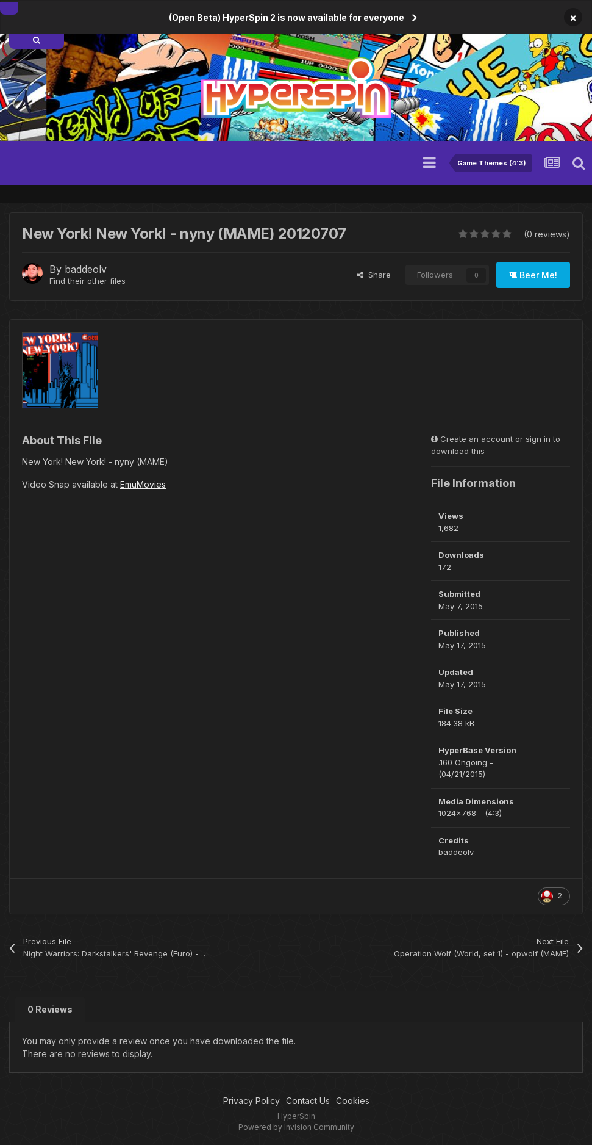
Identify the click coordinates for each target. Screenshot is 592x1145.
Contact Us (308, 1101)
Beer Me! (533, 275)
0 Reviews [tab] (50, 1009)
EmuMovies (143, 484)
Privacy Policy (251, 1101)
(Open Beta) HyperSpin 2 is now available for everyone (286, 17)
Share (374, 275)
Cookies (352, 1101)
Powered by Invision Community (296, 1127)
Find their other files (87, 281)
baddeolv (86, 269)
